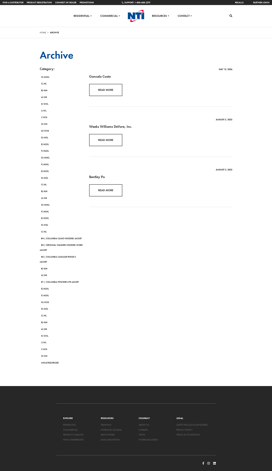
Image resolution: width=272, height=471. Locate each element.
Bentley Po (97, 177)
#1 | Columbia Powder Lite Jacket (58, 277)
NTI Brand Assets (148, 434)
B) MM (43, 90)
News (142, 429)
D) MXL (43, 137)
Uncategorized (48, 357)
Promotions (87, 2)
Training (106, 419)
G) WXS (44, 130)
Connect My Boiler (65, 2)
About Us (144, 419)
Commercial (109, 16)
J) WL (42, 110)
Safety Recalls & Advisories (192, 419)
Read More (105, 90)
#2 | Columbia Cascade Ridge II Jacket (61, 256)
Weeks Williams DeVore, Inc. (110, 126)
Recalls (239, 2)
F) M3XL (44, 151)
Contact (184, 16)
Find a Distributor (13, 2)
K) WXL (43, 103)
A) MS (43, 97)
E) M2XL (44, 144)
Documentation (110, 434)
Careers (143, 424)
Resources (159, 16)
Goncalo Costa (100, 76)
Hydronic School (111, 424)
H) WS (43, 124)
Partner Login (261, 2)
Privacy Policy (184, 424)
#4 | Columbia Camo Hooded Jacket (60, 238)
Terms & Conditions (188, 429)
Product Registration (39, 2)
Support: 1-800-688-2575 (136, 2)
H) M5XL (44, 77)
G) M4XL (44, 157)
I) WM (43, 117)
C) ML (42, 83)
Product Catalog (73, 429)
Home (43, 32)
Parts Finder (108, 429)
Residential (82, 16)
